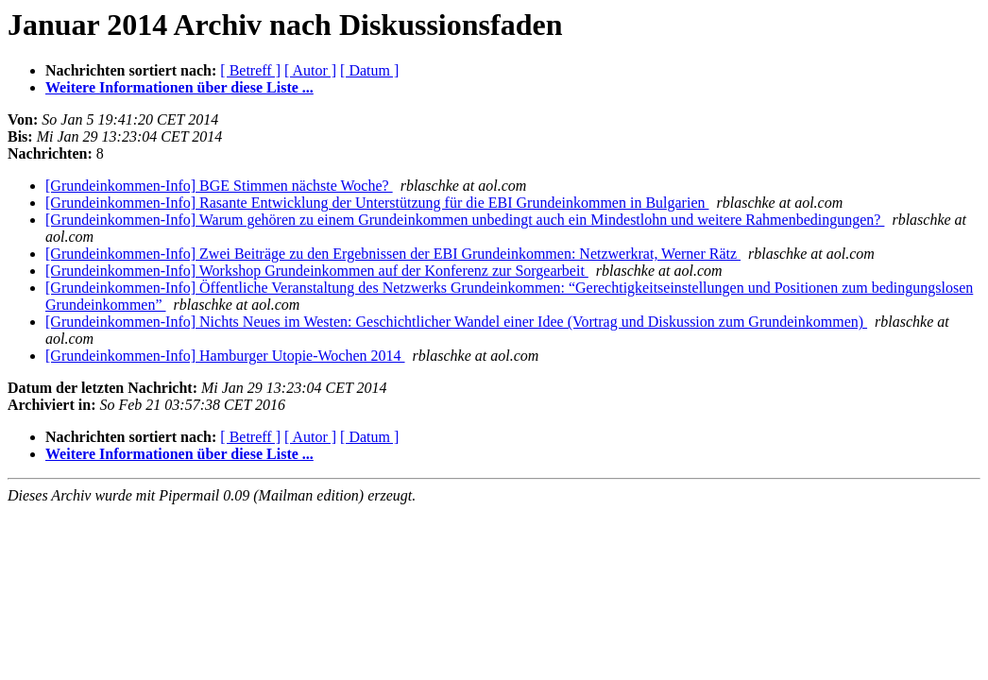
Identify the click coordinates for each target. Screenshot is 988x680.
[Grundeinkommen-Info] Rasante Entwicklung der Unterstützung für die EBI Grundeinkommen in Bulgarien (377, 203)
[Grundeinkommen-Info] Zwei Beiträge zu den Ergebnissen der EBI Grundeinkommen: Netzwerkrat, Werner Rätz (393, 254)
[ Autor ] (310, 70)
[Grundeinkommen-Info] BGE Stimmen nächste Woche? (219, 186)
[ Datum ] (369, 70)
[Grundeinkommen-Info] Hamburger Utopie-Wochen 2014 (225, 356)
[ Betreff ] (250, 70)
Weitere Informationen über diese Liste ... (179, 87)
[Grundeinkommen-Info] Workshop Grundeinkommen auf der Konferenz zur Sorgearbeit (316, 271)
